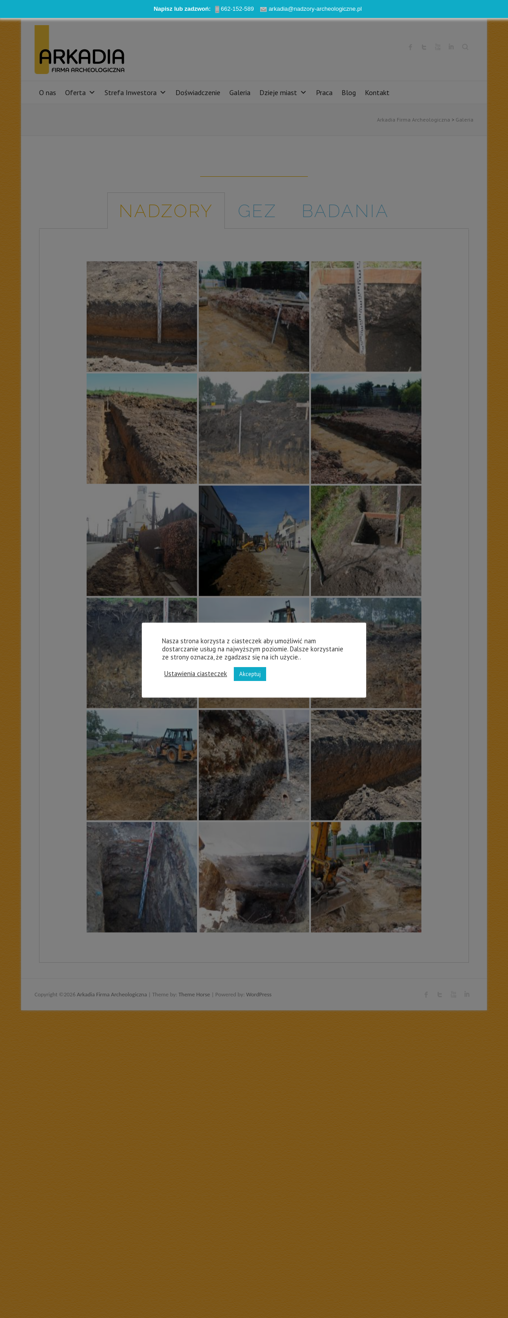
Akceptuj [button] (250, 674)
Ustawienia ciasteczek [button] (195, 674)
